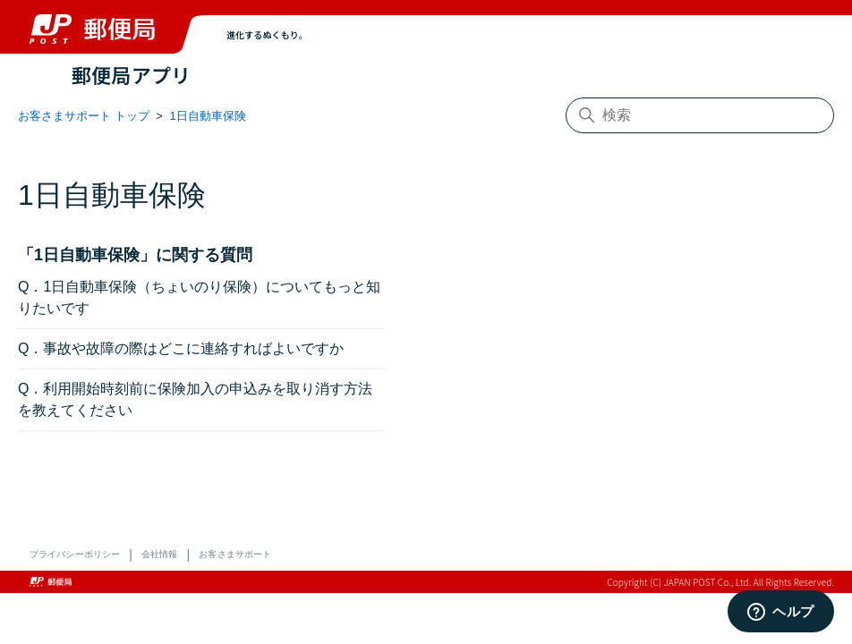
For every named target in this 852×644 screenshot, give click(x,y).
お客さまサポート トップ (83, 116)
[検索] (700, 115)
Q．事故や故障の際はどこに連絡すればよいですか (181, 348)
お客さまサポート (235, 554)
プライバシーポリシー (75, 554)
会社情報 (159, 554)
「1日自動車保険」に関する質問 (135, 255)
